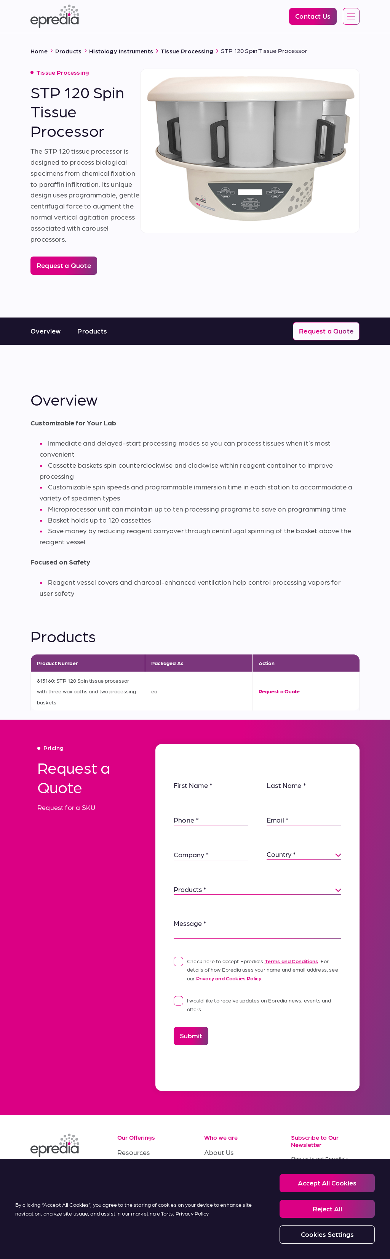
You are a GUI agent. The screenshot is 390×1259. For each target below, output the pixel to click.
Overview (45, 331)
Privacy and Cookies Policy (229, 978)
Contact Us (222, 1203)
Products (92, 331)
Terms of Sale (138, 1186)
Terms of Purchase (146, 1203)
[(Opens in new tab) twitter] (38, 1191)
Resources (133, 1152)
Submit (191, 1035)
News (212, 1186)
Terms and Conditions (291, 961)
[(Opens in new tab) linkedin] (38, 1173)
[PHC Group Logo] (43, 1236)
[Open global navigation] (351, 17)
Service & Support (145, 1169)
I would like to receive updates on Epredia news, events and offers (252, 1004)
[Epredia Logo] (54, 16)
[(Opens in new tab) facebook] (56, 1173)
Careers (216, 1169)
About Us (218, 1152)
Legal (61, 1235)
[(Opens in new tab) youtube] (74, 1173)
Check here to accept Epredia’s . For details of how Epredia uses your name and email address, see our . (256, 969)
